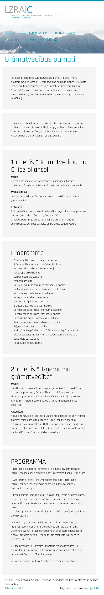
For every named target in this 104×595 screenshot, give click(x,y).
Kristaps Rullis (91, 588)
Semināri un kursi (18, 33)
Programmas (40, 33)
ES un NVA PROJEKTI (64, 33)
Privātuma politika (15, 588)
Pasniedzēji (14, 40)
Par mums (30, 40)
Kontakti (45, 40)
